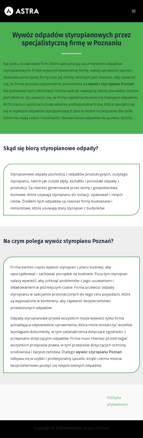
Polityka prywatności (117, 401)
